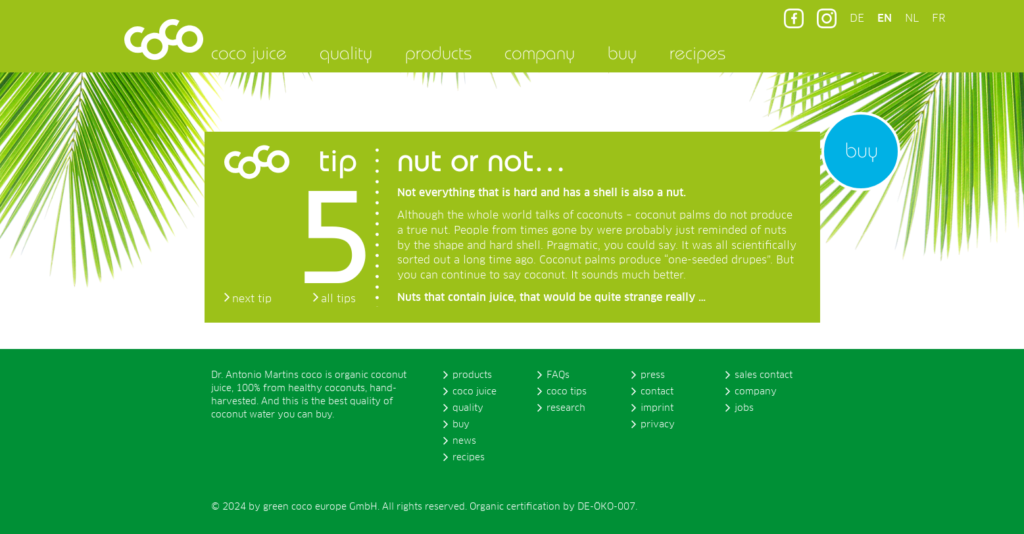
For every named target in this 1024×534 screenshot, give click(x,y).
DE (857, 18)
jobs (744, 408)
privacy (658, 424)
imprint (657, 408)
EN (884, 18)
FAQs (558, 375)
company (539, 52)
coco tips (567, 391)
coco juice (249, 52)
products (438, 52)
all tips (338, 299)
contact (657, 391)
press (653, 375)
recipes (697, 52)
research (566, 408)
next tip (252, 299)
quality (346, 52)
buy (622, 52)
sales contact (763, 375)
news (464, 441)
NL (912, 18)
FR (938, 18)
